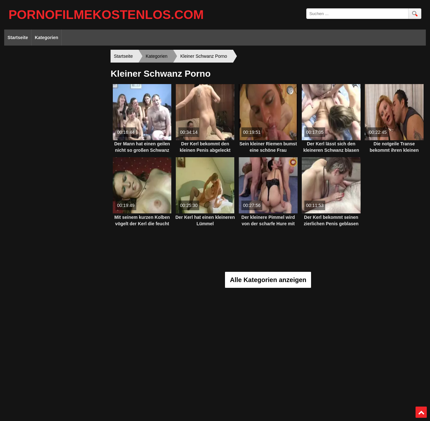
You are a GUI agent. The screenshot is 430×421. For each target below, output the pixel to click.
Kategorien (46, 37)
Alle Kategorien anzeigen (268, 279)
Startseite (17, 37)
